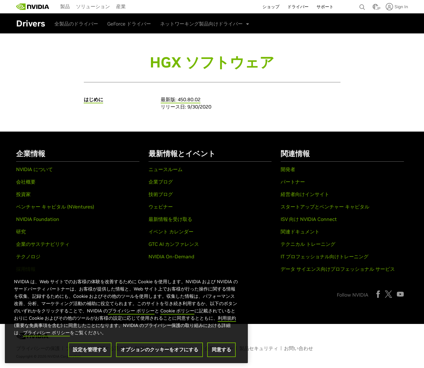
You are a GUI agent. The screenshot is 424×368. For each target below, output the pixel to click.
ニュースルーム (166, 169)
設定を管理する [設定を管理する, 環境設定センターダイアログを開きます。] (90, 349)
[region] (126, 314)
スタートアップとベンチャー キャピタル (325, 207)
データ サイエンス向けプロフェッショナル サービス (338, 269)
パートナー (293, 182)
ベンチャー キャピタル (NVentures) (55, 207)
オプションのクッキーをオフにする (159, 349)
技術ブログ (161, 194)
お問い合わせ (298, 348)
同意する (221, 349)
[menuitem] (65, 6)
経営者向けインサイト (305, 194)
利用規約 (227, 318)
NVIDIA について (34, 169)
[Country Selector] (375, 8)
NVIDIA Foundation (37, 219)
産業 (121, 6)
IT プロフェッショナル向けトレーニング (324, 256)
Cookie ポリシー (177, 311)
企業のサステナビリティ (43, 244)
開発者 (288, 169)
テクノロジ (28, 256)
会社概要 (26, 182)
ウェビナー (161, 207)
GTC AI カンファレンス (174, 244)
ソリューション (93, 6)
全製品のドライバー (76, 24)
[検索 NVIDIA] (363, 5)
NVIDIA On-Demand (171, 256)
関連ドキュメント (300, 232)
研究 (21, 232)
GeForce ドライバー (129, 24)
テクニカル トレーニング (308, 244)
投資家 (23, 194)
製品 (65, 6)
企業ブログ (161, 182)
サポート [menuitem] (324, 6)
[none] (363, 4)
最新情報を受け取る (170, 219)
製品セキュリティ (258, 348)
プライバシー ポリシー (131, 311)
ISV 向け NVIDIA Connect (309, 219)
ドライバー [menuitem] (298, 6)
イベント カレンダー (171, 232)
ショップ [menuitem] (270, 6)
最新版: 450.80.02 (180, 99)
